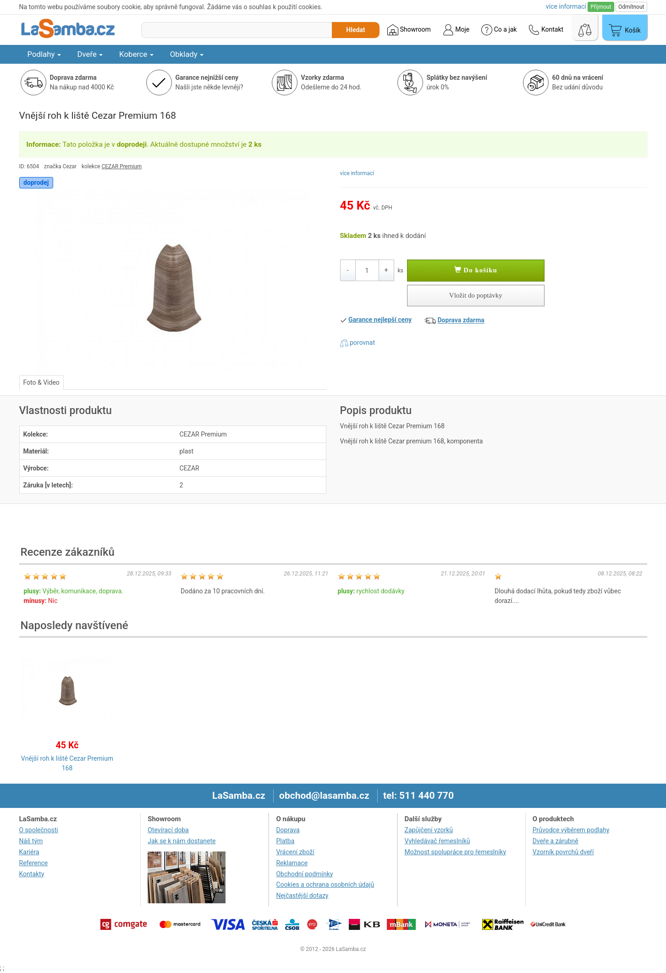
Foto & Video (41, 382)
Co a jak (499, 29)
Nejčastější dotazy (302, 895)
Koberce (136, 54)
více (566, 6)
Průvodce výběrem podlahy (571, 830)
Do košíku (475, 270)
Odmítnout (631, 7)
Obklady (187, 54)
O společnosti (38, 830)
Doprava (287, 830)
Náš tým (31, 841)
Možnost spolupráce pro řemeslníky (455, 852)
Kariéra (29, 852)
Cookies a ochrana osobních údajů (325, 884)
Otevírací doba (168, 830)
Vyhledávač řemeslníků (437, 841)
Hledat (355, 29)
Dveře (90, 54)
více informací (357, 173)
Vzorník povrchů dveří (563, 852)
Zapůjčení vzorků (429, 830)
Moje (456, 29)
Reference (33, 863)
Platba (285, 841)
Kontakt (545, 29)
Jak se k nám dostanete (181, 841)
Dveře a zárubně (555, 841)
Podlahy (44, 54)
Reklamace (292, 863)
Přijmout (600, 7)
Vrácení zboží (295, 852)
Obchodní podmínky (304, 874)
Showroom (409, 29)
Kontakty (31, 874)
